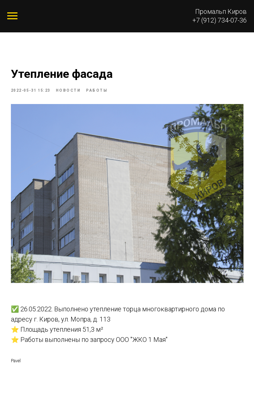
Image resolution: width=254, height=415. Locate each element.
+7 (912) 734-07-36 (219, 20)
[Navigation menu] (12, 16)
